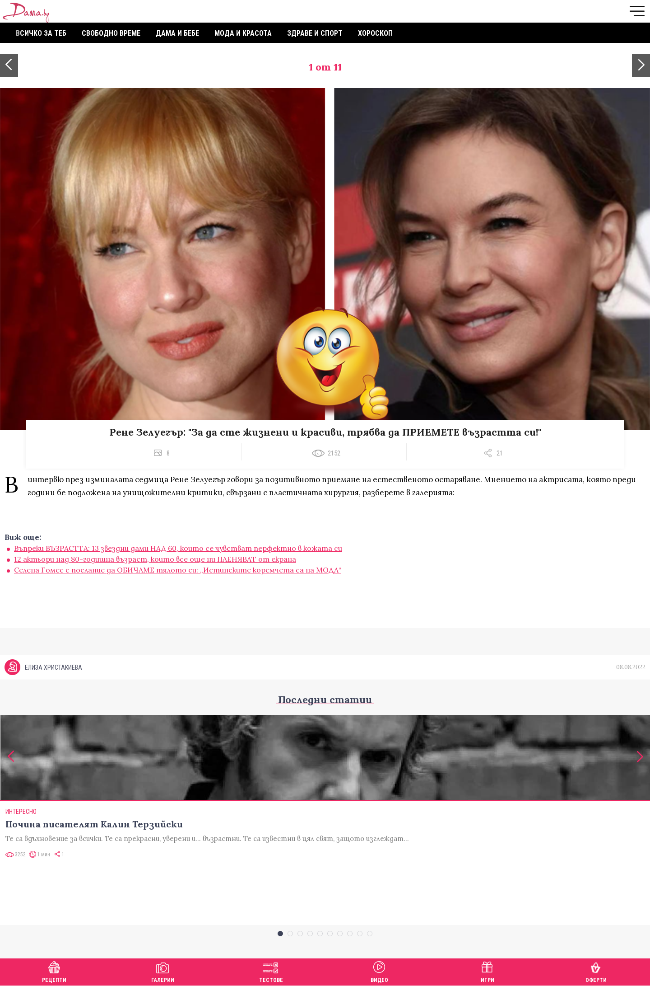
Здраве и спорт (315, 33)
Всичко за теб (41, 33)
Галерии (162, 970)
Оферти (596, 970)
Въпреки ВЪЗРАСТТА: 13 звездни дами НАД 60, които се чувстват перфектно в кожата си (178, 548)
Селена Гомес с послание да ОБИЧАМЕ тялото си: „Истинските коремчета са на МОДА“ (177, 569)
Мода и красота (243, 33)
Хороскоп (375, 33)
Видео (379, 970)
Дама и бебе (177, 33)
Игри (487, 970)
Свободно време (111, 33)
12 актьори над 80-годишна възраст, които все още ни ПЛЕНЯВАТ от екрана (155, 558)
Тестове (271, 970)
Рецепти (54, 970)
